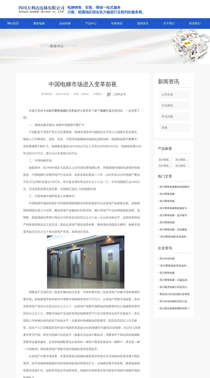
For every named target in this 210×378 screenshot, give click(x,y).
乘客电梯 (39, 23)
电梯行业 (105, 110)
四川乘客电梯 (57, 110)
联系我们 (195, 23)
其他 (164, 127)
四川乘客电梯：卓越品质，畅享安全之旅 (175, 279)
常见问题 (167, 116)
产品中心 (91, 23)
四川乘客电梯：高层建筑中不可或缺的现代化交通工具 (175, 229)
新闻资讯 (143, 23)
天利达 (73, 110)
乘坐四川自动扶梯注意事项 (175, 294)
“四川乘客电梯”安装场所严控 (175, 236)
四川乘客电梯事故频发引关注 (175, 208)
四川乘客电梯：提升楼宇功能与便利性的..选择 (175, 215)
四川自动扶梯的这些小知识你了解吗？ (175, 301)
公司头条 (167, 94)
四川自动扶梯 (167, 258)
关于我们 (169, 23)
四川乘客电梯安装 (182, 159)
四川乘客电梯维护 (166, 159)
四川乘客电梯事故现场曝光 (175, 186)
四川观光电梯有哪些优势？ (175, 308)
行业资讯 (167, 105)
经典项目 (117, 23)
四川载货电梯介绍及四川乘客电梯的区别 (175, 287)
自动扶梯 (65, 23)
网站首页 (13, 23)
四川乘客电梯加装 (182, 165)
